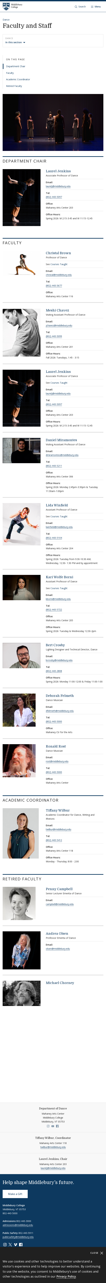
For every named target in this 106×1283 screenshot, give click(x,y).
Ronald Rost (56, 746)
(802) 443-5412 (54, 840)
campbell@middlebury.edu (60, 904)
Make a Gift (15, 1194)
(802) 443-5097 (54, 196)
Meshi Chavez (57, 310)
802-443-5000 (10, 1213)
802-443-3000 (23, 1221)
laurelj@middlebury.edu (58, 186)
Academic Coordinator (18, 79)
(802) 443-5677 (54, 285)
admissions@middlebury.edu (18, 1225)
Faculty (10, 72)
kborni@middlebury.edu (58, 599)
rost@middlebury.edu (57, 761)
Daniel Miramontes (61, 440)
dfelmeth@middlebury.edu (60, 710)
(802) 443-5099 (54, 336)
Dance (6, 19)
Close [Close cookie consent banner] (96, 1253)
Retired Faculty (14, 86)
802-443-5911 (25, 1233)
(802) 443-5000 (54, 721)
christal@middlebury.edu (59, 274)
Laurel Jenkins (58, 171)
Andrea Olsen (57, 933)
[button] (80, 6)
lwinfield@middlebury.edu (59, 527)
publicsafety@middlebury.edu (18, 1236)
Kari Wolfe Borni (59, 577)
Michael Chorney (60, 983)
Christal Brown (58, 253)
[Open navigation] (95, 6)
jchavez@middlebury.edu (59, 325)
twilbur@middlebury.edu (58, 829)
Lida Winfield (57, 505)
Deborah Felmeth (60, 696)
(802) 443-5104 (54, 537)
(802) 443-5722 (54, 609)
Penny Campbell (59, 889)
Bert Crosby (55, 645)
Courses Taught (58, 264)
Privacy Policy (66, 1276)
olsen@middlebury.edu (58, 948)
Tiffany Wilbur (58, 810)
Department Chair (15, 66)
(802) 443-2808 (54, 671)
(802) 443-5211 (54, 465)
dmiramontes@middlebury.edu (62, 455)
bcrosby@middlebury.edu (59, 660)
